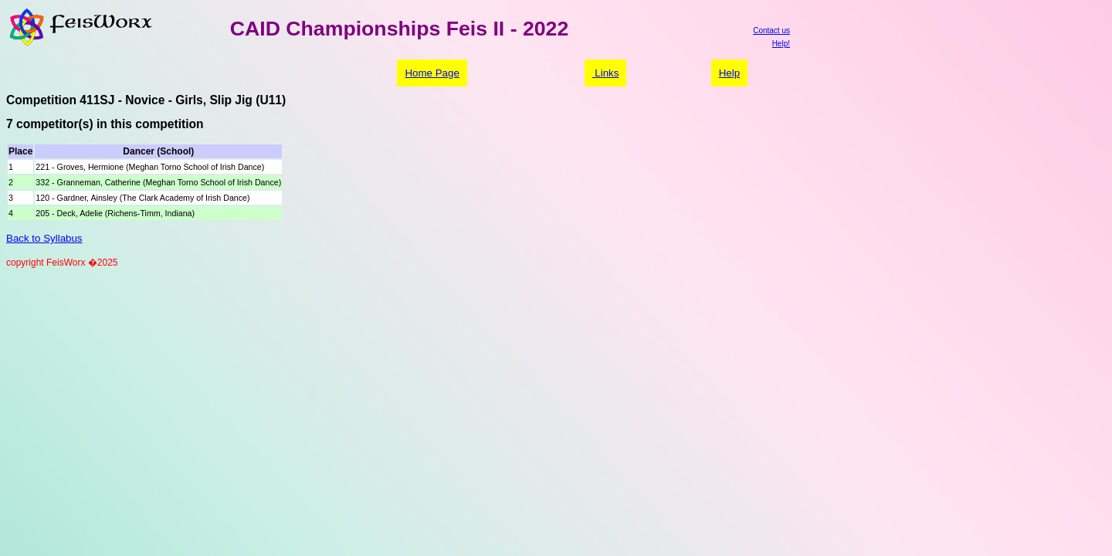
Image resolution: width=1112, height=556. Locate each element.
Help (729, 73)
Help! (781, 43)
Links (605, 73)
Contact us (771, 30)
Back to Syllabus (44, 238)
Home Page (432, 73)
